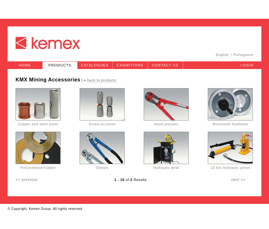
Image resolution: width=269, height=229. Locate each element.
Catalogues (95, 65)
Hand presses (166, 122)
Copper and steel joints (38, 122)
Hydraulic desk (166, 166)
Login (246, 65)
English (222, 55)
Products (60, 65)
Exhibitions (130, 65)
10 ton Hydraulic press (230, 166)
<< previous (27, 179)
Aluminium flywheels (230, 122)
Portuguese (243, 55)
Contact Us (165, 65)
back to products (101, 80)
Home (25, 65)
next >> (238, 179)
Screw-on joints (102, 122)
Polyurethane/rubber (38, 166)
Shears (102, 166)
